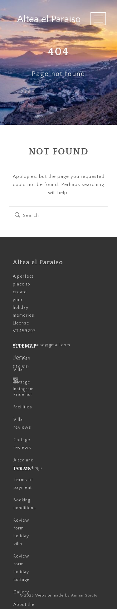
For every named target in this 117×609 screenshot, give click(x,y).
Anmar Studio (84, 595)
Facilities (22, 407)
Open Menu (98, 18)
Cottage (21, 382)
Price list (22, 394)
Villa (18, 369)
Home (19, 357)
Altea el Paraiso (49, 19)
